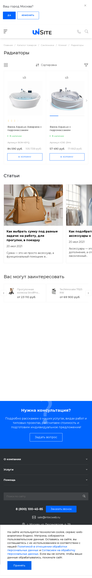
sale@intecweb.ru (49, 517)
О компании (12, 459)
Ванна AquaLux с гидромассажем (60, 128)
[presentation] (47, 100)
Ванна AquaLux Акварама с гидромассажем (24, 128)
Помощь (9, 480)
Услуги (8, 469)
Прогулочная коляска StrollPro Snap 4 (27, 292)
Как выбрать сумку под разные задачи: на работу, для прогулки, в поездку (32, 236)
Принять (19, 565)
